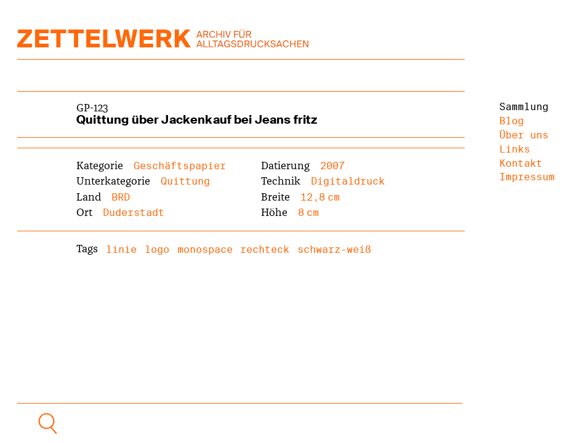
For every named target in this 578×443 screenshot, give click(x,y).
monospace (205, 249)
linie (121, 249)
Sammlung (523, 107)
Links (514, 149)
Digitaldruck (348, 181)
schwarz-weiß (334, 249)
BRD (120, 197)
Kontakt (520, 163)
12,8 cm (320, 197)
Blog (511, 121)
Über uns (523, 135)
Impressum (527, 177)
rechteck (264, 249)
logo (157, 249)
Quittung (185, 181)
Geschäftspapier (180, 166)
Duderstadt (133, 212)
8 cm (308, 212)
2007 (332, 166)
